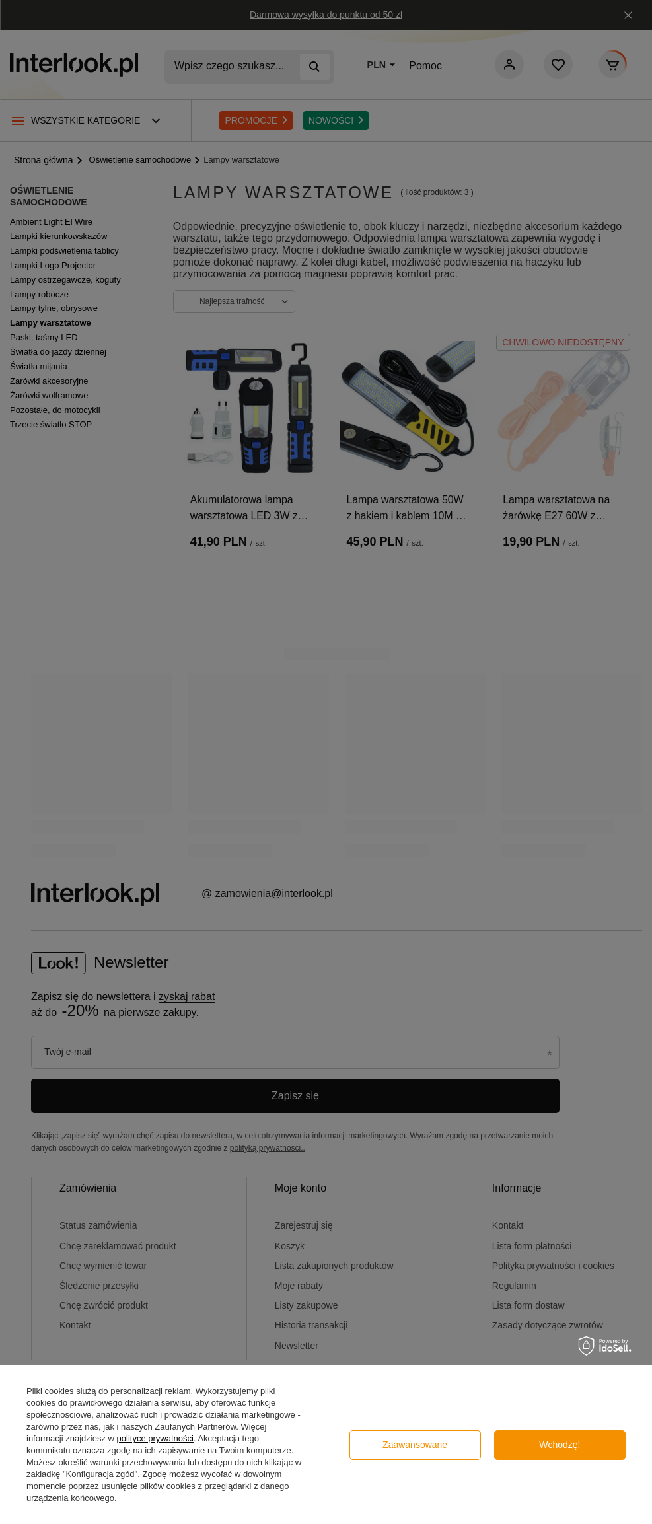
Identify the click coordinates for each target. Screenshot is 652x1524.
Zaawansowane (414, 1444)
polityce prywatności (155, 1438)
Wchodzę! (559, 1444)
